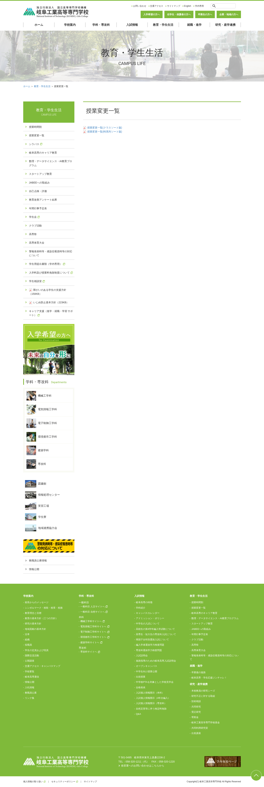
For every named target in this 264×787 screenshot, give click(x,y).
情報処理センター (42, 495)
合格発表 (140, 687)
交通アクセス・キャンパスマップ (42, 666)
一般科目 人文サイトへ (92, 606)
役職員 (28, 644)
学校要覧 (29, 671)
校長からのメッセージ (36, 602)
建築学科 (37, 450)
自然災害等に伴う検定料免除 (151, 708)
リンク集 (29, 698)
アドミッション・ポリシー (150, 618)
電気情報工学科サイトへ (93, 626)
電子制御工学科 (41, 423)
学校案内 (70, 24)
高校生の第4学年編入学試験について (155, 629)
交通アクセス (156, 6)
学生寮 (35, 517)
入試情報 (132, 24)
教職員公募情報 (38, 560)
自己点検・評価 (38, 191)
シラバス (34, 144)
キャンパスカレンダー (147, 613)
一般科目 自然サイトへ (92, 611)
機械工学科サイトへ (91, 621)
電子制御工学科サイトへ (93, 631)
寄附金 (194, 717)
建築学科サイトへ (89, 642)
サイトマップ (173, 6)
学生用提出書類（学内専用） (45, 263)
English (187, 6)
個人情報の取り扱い (33, 781)
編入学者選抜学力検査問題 (150, 644)
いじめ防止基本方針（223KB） (49, 302)
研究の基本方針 (33, 623)
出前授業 (140, 676)
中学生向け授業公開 (146, 671)
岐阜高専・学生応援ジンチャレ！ (209, 677)
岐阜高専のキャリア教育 (43, 152)
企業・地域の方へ (228, 14)
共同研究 (196, 706)
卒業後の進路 (198, 672)
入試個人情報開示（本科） (150, 692)
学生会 (33, 216)
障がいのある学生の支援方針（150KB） (47, 291)
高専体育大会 (36, 242)
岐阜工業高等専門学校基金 (205, 722)
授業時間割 (35, 126)
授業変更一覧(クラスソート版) (102, 127)
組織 (27, 639)
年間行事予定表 (38, 208)
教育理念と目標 (33, 613)
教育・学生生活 (163, 24)
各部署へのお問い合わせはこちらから (142, 765)
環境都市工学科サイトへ (93, 637)
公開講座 (29, 660)
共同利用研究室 (199, 728)
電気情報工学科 (41, 409)
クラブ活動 (35, 225)
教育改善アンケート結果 (43, 199)
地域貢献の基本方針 (35, 629)
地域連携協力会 (41, 528)
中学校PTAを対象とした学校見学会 (154, 682)
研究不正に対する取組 (203, 696)
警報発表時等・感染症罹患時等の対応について (50, 253)
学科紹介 (140, 607)
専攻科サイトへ (88, 651)
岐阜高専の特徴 (144, 602)
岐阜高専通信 (32, 676)
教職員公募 (31, 692)
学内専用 (199, 6)
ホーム (38, 24)
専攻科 (36, 464)
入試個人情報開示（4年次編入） (153, 698)
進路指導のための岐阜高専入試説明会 (156, 660)
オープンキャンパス (146, 666)
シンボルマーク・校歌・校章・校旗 (44, 607)
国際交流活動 (32, 655)
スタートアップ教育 (40, 173)
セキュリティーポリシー (63, 781)
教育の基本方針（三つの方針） (41, 618)
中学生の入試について (147, 623)
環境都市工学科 (41, 437)
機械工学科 (39, 396)
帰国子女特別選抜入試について (152, 639)
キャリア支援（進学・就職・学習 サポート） (51, 313)
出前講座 (196, 733)
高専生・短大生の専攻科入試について (156, 634)
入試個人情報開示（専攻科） (151, 703)
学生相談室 (35, 281)
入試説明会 (142, 655)
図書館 (35, 484)
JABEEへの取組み (39, 182)
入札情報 (29, 687)
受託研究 (196, 712)
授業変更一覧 (36, 135)
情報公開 (34, 569)
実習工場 (37, 506)
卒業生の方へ (205, 14)
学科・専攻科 (101, 24)
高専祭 (33, 234)
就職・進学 (194, 24)
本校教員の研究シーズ (203, 690)
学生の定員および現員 (36, 650)
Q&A (138, 714)
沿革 (27, 634)
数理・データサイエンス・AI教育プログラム (50, 163)
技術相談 (196, 701)
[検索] (226, 6)
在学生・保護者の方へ (179, 14)
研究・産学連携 (225, 24)
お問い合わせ (139, 6)
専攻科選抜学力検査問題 (149, 650)
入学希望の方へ (151, 14)
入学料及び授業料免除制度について (49, 272)
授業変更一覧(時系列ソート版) (102, 131)
